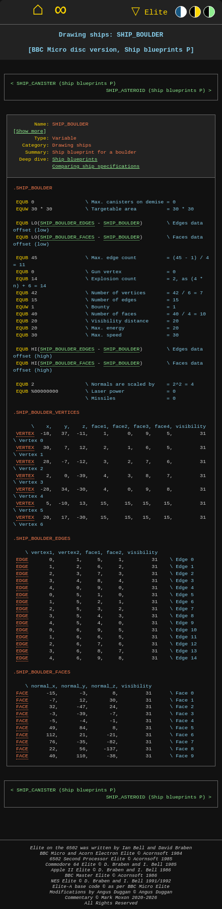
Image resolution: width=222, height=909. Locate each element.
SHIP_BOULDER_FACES (67, 237)
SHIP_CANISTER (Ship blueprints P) (66, 83)
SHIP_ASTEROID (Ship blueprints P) (155, 90)
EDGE (22, 559)
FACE (22, 693)
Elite (147, 12)
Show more (29, 131)
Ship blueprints (75, 159)
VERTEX (25, 433)
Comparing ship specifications (95, 166)
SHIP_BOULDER (121, 222)
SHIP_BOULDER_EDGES (67, 222)
